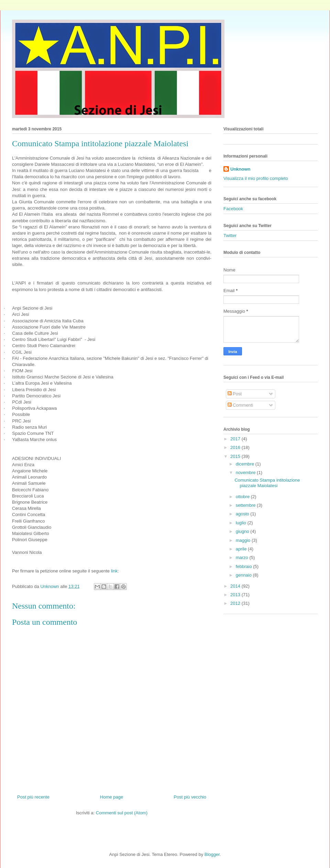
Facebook (233, 208)
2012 (236, 603)
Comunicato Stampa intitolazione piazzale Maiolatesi (267, 483)
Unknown (240, 169)
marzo (243, 557)
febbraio (244, 566)
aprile (242, 548)
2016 (236, 447)
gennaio (244, 575)
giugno (243, 531)
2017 (236, 438)
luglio (242, 522)
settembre (246, 505)
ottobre (243, 496)
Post (235, 393)
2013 (236, 594)
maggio (244, 540)
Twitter (229, 235)
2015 (236, 456)
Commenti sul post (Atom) (121, 812)
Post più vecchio (190, 797)
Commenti (240, 405)
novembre (246, 472)
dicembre (245, 464)
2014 (236, 586)
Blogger (212, 854)
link (114, 571)
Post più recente (33, 797)
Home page (111, 797)
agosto (243, 513)
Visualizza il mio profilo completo (255, 178)
